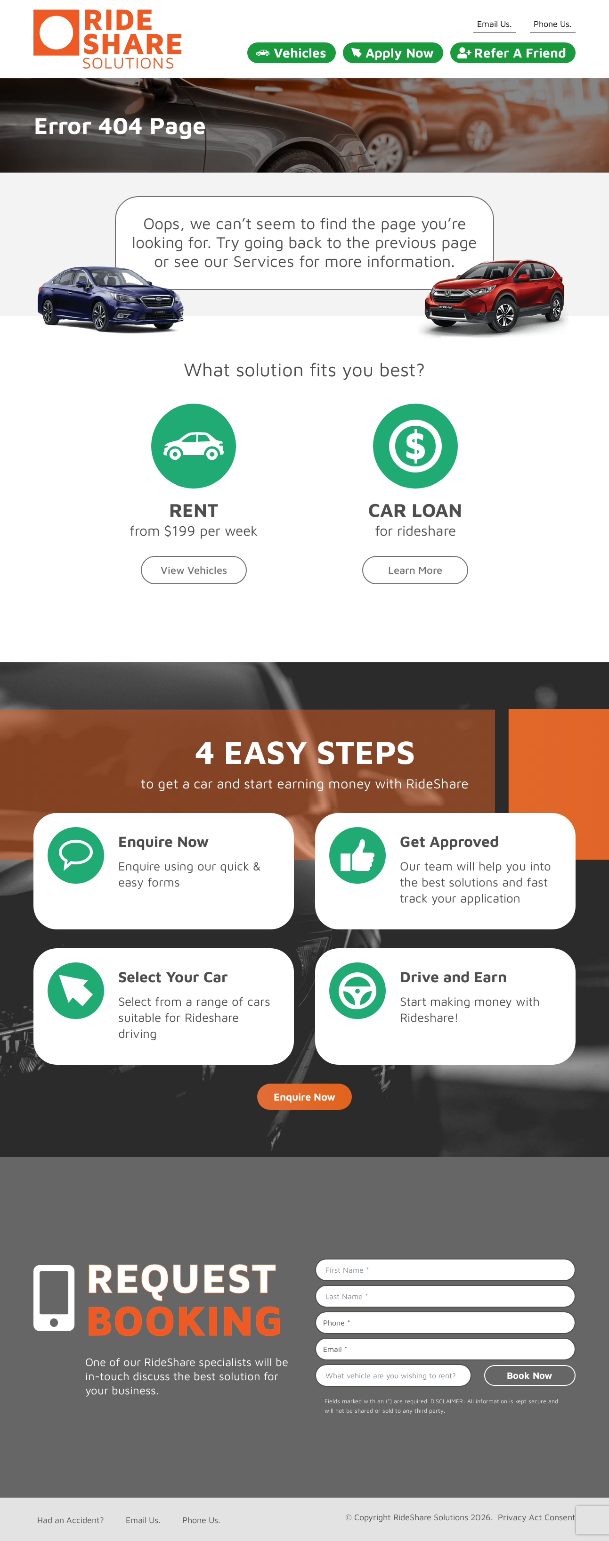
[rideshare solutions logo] (107, 13)
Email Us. (494, 24)
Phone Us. (553, 24)
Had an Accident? (70, 1520)
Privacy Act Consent (537, 1517)
